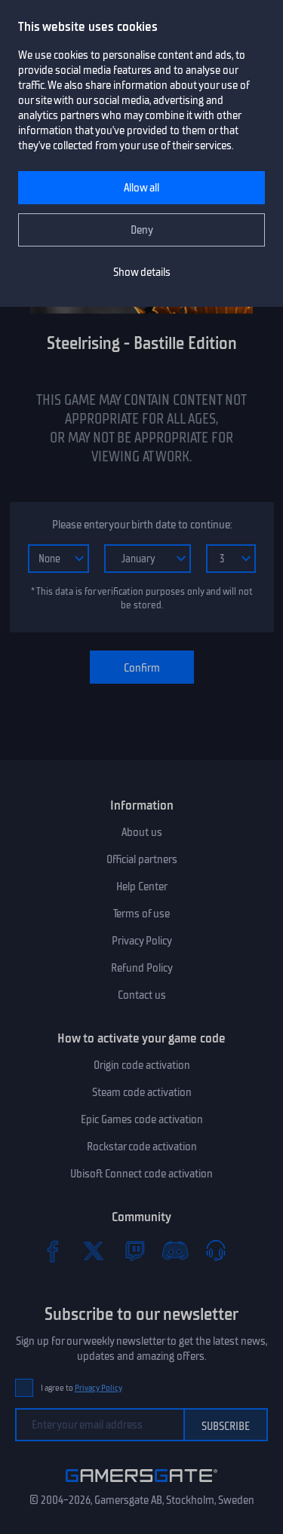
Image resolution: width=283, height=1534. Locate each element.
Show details (142, 272)
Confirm (142, 667)
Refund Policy (142, 967)
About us (142, 832)
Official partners (141, 859)
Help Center (142, 886)
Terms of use (141, 913)
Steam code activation (142, 1092)
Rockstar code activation (142, 1146)
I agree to (81, 1388)
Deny (142, 229)
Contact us (142, 995)
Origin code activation (142, 1065)
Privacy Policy (142, 940)
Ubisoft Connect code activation (141, 1173)
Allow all (141, 187)
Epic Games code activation (142, 1119)
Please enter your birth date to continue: (142, 524)
